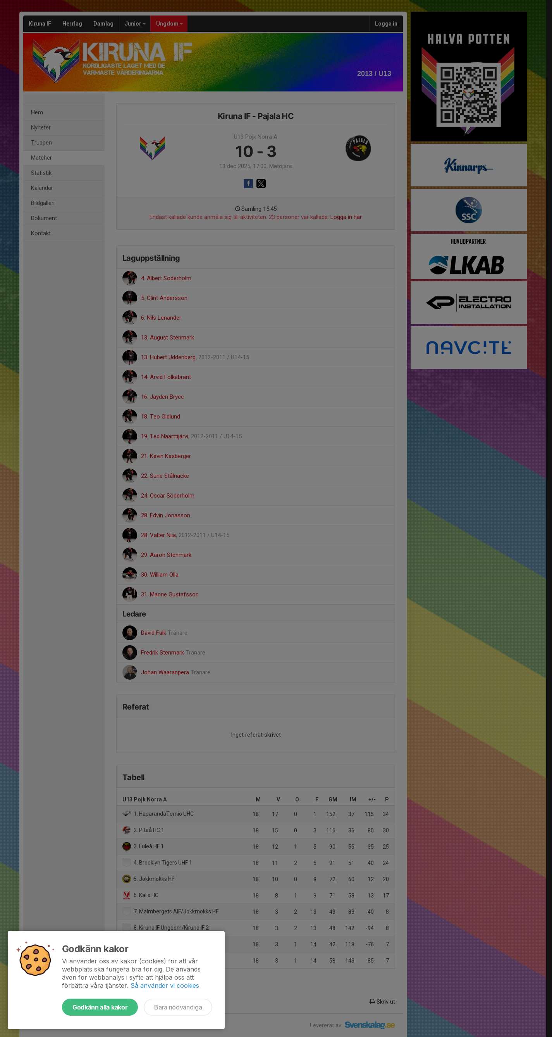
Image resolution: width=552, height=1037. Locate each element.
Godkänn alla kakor (99, 1007)
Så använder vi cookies (165, 985)
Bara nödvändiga (178, 1007)
